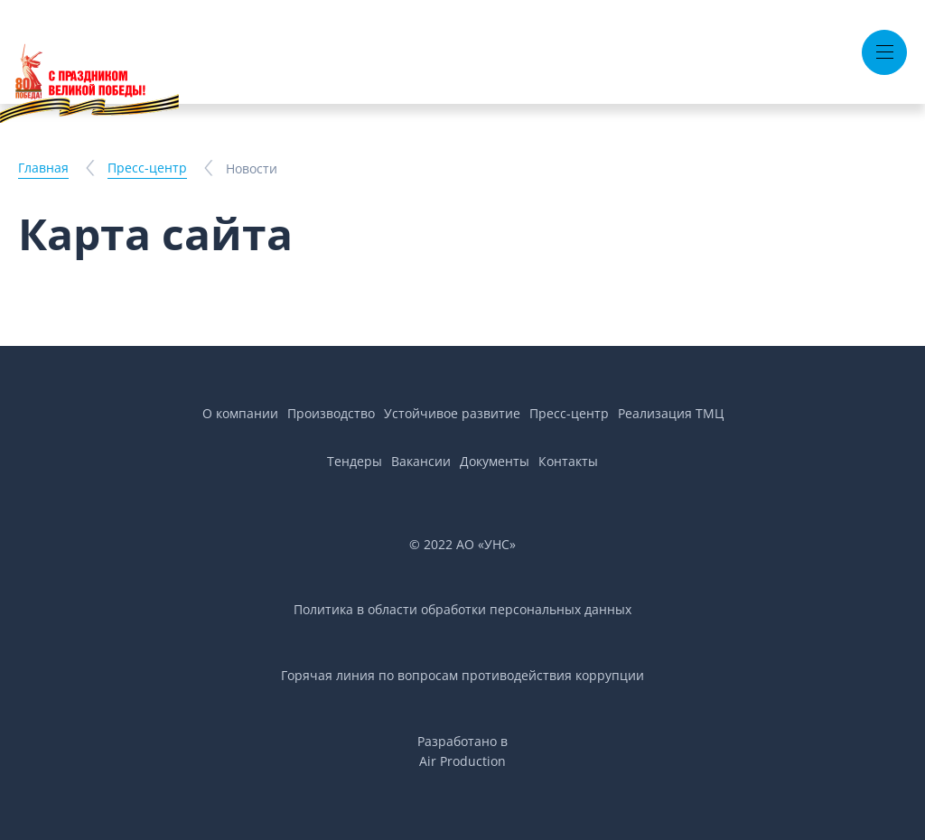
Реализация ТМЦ (671, 413)
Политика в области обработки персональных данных (462, 609)
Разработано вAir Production (462, 751)
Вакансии (421, 461)
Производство (331, 413)
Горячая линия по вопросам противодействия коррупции (462, 675)
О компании (240, 413)
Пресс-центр (147, 167)
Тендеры (354, 461)
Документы (494, 461)
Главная (43, 167)
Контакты (568, 461)
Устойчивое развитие (452, 413)
